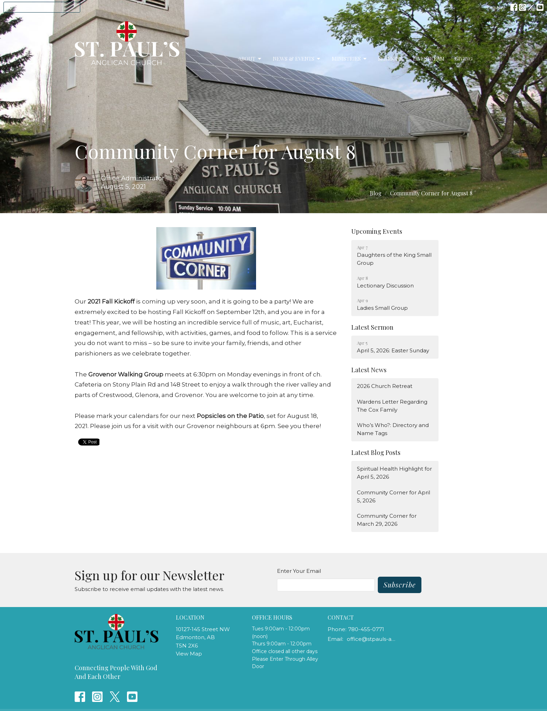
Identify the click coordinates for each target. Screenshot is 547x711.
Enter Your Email (299, 571)
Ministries (350, 58)
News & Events (297, 58)
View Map (189, 653)
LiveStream (428, 58)
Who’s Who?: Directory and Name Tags (393, 429)
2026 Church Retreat (384, 386)
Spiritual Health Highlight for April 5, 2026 (394, 472)
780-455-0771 (366, 629)
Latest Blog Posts (375, 452)
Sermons (390, 58)
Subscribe (399, 584)
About (250, 58)
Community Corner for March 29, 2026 (387, 519)
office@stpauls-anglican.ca (372, 639)
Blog (376, 193)
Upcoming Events (376, 231)
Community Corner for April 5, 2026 (393, 496)
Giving (463, 58)
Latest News (369, 370)
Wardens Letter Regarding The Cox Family (392, 405)
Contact (496, 7)
